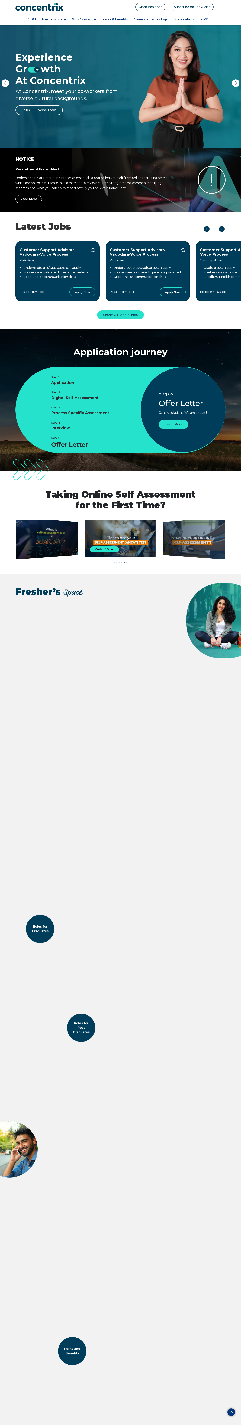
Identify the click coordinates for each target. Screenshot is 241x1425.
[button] (114, 562)
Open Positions (150, 7)
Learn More (173, 429)
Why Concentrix (84, 19)
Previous (5, 83)
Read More (28, 199)
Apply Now (82, 292)
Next (235, 83)
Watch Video (104, 549)
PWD (204, 19)
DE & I (31, 19)
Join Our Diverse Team (39, 110)
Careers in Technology (151, 19)
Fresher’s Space (54, 19)
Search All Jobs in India (120, 315)
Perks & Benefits (115, 19)
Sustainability (184, 19)
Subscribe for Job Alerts (192, 7)
